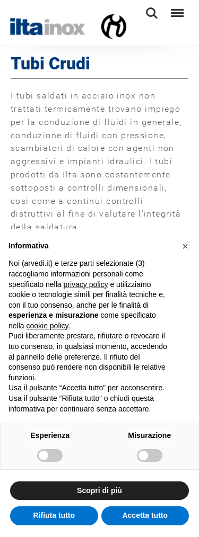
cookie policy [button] (47, 325)
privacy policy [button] (86, 284)
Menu (176, 8)
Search (151, 13)
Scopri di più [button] (99, 490)
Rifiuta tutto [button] (54, 515)
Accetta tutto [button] (145, 515)
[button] (185, 246)
